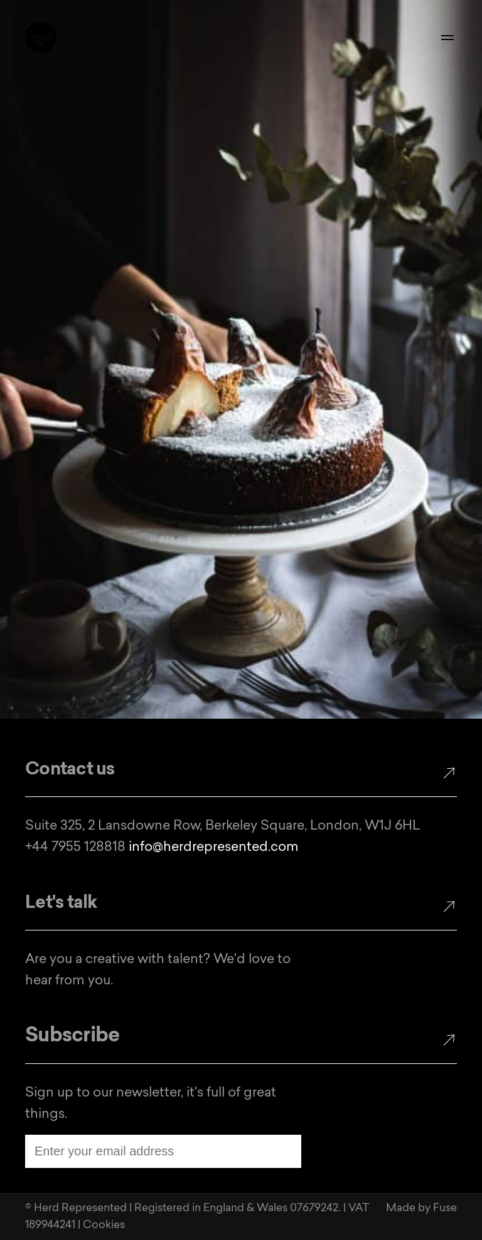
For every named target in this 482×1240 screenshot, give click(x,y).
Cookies (104, 1225)
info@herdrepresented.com (214, 847)
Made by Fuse (421, 1208)
